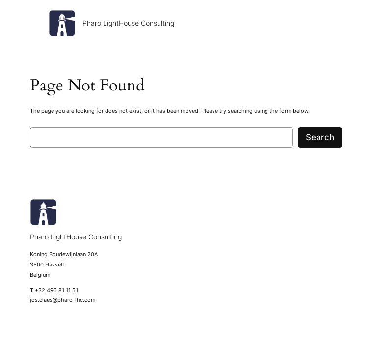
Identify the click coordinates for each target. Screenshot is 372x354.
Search (320, 137)
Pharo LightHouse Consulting (128, 23)
